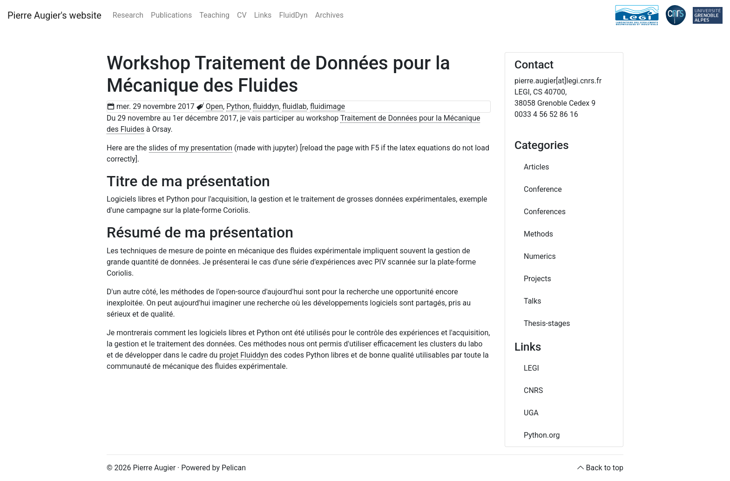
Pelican (234, 467)
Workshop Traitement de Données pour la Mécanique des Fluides (278, 74)
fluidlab (294, 106)
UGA (531, 412)
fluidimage (327, 106)
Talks (532, 301)
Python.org (542, 435)
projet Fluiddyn (243, 355)
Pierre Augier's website (54, 15)
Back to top (604, 467)
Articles (536, 167)
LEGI (531, 368)
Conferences (545, 211)
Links (263, 15)
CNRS (533, 390)
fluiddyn (266, 106)
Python (238, 106)
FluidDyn (293, 15)
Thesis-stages (547, 323)
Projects (537, 278)
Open (214, 106)
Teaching (214, 15)
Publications (171, 15)
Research (128, 15)
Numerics (540, 256)
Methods (538, 234)
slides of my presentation (190, 147)
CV (242, 15)
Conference (543, 189)
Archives (329, 15)
